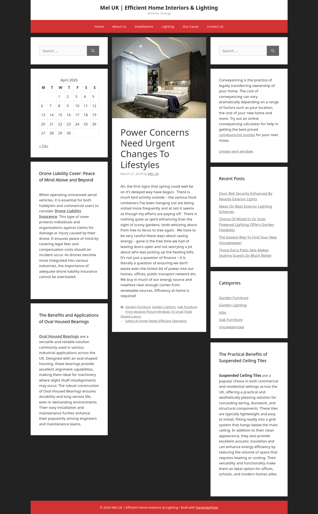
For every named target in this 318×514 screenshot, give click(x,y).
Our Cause (191, 26)
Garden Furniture (138, 307)
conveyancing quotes (237, 134)
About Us (119, 26)
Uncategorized (231, 326)
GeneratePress (207, 507)
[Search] (93, 51)
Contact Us (215, 26)
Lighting (168, 26)
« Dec (43, 145)
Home (99, 26)
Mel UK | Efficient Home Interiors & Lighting (159, 7)
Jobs (222, 312)
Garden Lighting (164, 307)
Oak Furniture (187, 307)
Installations (144, 26)
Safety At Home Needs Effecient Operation (156, 321)
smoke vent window (236, 151)
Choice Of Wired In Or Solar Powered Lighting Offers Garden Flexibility (246, 224)
